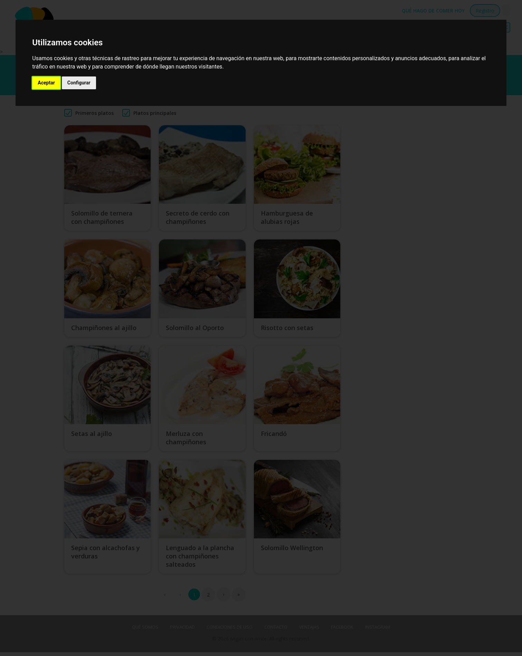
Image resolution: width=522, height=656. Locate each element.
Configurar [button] (79, 82)
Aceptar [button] (46, 82)
